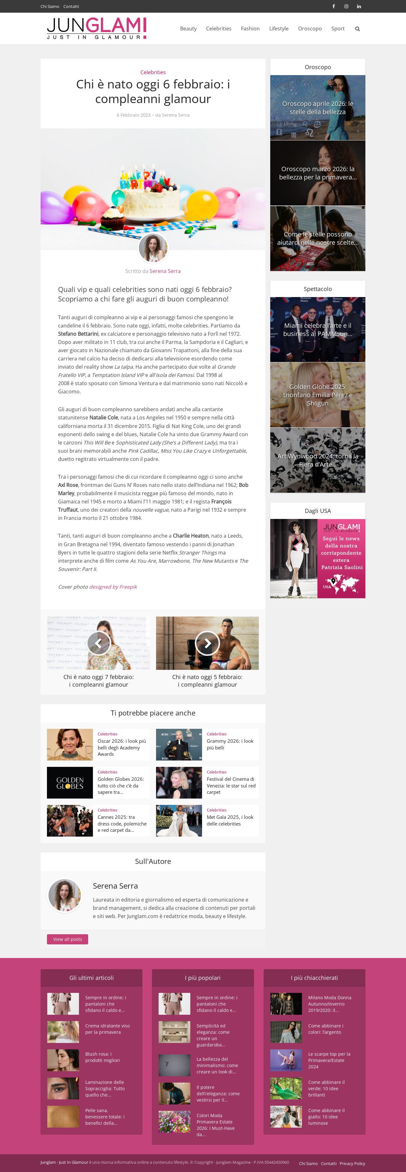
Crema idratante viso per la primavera (107, 1029)
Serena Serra (176, 115)
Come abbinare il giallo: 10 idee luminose (326, 1116)
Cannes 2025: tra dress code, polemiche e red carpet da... (122, 823)
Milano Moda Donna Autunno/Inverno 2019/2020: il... (329, 1003)
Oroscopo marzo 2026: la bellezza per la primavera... (318, 173)
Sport (338, 28)
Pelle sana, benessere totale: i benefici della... (105, 1116)
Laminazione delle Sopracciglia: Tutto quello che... (105, 1088)
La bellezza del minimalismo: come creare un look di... (217, 1065)
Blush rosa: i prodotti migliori (102, 1057)
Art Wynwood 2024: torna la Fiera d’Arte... (318, 460)
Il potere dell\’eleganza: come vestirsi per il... (218, 1093)
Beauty (188, 28)
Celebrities (219, 28)
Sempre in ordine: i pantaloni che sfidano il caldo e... (105, 1003)
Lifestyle (279, 28)
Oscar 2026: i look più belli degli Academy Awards (122, 747)
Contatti (71, 6)
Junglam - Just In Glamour (64, 1162)
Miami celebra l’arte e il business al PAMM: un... (317, 329)
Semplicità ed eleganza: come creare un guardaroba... (213, 1035)
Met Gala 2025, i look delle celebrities (230, 820)
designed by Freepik (113, 586)
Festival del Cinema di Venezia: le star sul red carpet (231, 785)
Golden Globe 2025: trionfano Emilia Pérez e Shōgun (318, 394)
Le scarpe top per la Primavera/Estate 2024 (329, 1060)
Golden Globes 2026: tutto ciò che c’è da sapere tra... (121, 785)
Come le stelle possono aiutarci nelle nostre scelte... (318, 238)
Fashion (250, 28)
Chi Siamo (50, 6)
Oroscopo (310, 28)
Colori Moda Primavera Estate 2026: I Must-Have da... (216, 1124)
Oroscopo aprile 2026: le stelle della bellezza (317, 107)
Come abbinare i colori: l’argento (326, 1029)
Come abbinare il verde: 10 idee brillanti (326, 1088)
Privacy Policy (352, 1163)
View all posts (67, 939)
